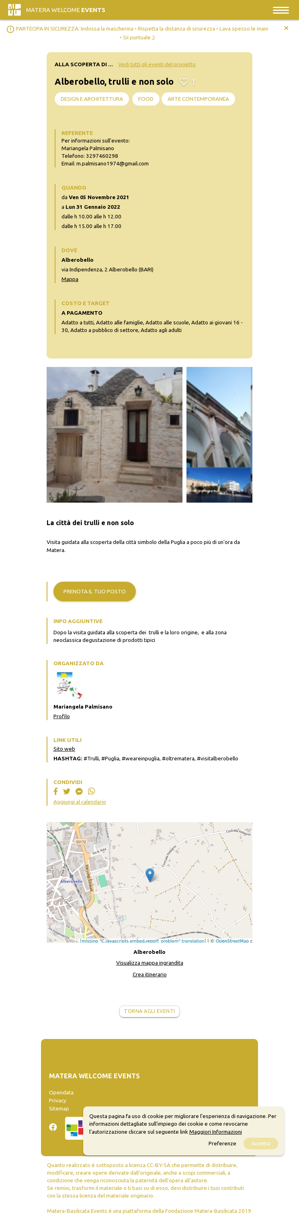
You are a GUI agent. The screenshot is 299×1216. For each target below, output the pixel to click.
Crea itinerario (150, 974)
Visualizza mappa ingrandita (149, 962)
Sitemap (59, 1108)
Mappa (69, 279)
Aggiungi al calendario (79, 801)
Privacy (57, 1100)
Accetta (261, 1143)
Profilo (61, 716)
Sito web (64, 748)
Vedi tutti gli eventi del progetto (157, 64)
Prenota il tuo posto (94, 591)
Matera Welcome (65, 9)
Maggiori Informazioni (215, 1131)
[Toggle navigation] (281, 10)
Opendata (61, 1092)
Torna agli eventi (149, 1011)
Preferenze (222, 1143)
